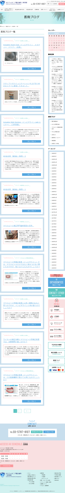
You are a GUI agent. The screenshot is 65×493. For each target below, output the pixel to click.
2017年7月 (54, 221)
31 (58, 47)
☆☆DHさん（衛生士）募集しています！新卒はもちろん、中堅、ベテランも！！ (57, 61)
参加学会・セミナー (24, 79)
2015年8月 (54, 253)
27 (49, 47)
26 (63, 45)
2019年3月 (54, 185)
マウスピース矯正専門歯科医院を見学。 (18, 226)
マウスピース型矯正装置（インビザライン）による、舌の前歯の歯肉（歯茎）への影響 (57, 69)
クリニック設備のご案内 (52, 9)
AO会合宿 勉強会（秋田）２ (14, 156)
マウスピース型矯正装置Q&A (26, 257)
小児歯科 (43, 476)
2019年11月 (54, 162)
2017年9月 (54, 218)
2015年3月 (54, 265)
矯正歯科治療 (29, 9)
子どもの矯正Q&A (56, 131)
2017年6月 (54, 223)
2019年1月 (54, 191)
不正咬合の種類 (58, 474)
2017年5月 (54, 226)
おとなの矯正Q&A (56, 124)
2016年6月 (54, 229)
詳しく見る (31, 68)
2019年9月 (54, 168)
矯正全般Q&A (55, 121)
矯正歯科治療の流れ (19, 9)
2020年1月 (54, 156)
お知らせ (54, 134)
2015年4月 (54, 262)
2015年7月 (54, 256)
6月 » (61, 49)
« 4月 (52, 49)
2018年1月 (54, 206)
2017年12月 (54, 209)
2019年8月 (54, 171)
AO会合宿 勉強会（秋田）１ (14, 189)
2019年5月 (54, 179)
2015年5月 (54, 259)
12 (63, 40)
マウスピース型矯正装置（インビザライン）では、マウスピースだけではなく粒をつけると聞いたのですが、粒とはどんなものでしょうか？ (21, 264)
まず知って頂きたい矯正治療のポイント (9, 9)
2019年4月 (54, 182)
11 (61, 40)
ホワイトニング (45, 478)
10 (58, 40)
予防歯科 (43, 474)
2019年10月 (54, 165)
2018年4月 (54, 200)
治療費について (60, 9)
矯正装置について (58, 476)
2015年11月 (54, 244)
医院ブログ (8, 26)
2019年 (13, 26)
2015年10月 (54, 247)
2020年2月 (54, 153)
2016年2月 (54, 235)
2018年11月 (54, 197)
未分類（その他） (24, 40)
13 (49, 42)
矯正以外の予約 (58, 473)
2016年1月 (54, 238)
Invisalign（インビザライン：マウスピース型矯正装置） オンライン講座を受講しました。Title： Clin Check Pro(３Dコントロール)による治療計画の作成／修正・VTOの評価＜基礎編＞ (57, 92)
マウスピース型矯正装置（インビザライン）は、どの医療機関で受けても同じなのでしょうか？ (21, 377)
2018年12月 (54, 194)
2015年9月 (54, 250)
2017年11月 (54, 212)
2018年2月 (54, 203)
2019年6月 (54, 176)
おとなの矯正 (31, 483)
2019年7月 (54, 173)
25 (61, 45)
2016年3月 (54, 232)
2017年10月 (54, 215)
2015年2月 (54, 268)
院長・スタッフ (44, 9)
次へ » (27, 410)
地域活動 (54, 140)
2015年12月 (54, 241)
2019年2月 (54, 188)
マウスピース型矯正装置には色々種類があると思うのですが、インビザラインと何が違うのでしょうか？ (21, 305)
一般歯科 (37, 9)
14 (51, 42)
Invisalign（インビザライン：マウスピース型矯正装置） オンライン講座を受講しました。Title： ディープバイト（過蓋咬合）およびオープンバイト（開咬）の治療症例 (57, 79)
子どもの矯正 (31, 481)
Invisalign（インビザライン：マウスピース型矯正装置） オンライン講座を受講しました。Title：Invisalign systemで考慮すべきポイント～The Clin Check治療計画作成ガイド (57, 106)
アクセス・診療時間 (44, 485)
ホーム (3, 26)
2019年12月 (54, 159)
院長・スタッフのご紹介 (45, 480)
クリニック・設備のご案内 (45, 482)
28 (51, 47)
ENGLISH (57, 480)
